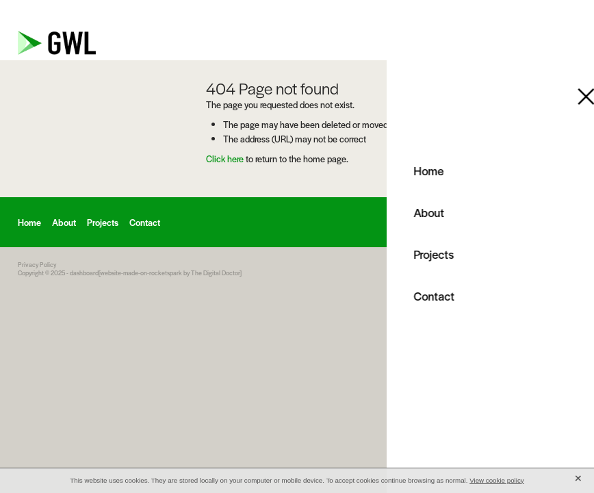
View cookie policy (496, 480)
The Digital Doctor (215, 272)
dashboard (84, 272)
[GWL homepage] (227, 43)
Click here (225, 158)
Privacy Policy (37, 264)
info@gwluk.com (470, 12)
